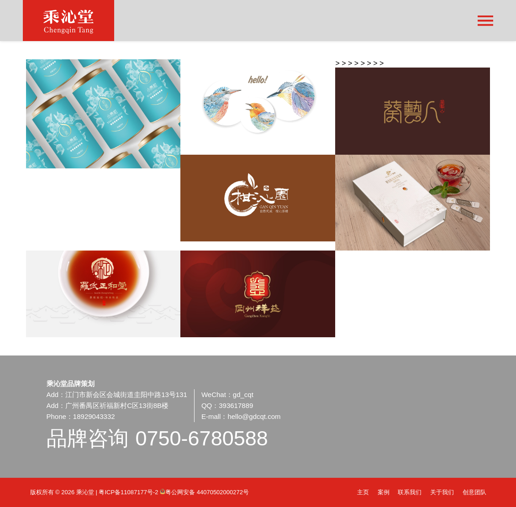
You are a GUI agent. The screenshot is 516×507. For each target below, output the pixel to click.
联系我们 (409, 492)
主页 (363, 492)
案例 (384, 492)
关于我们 (442, 492)
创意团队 (474, 492)
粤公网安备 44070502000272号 (204, 492)
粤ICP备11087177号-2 (129, 492)
